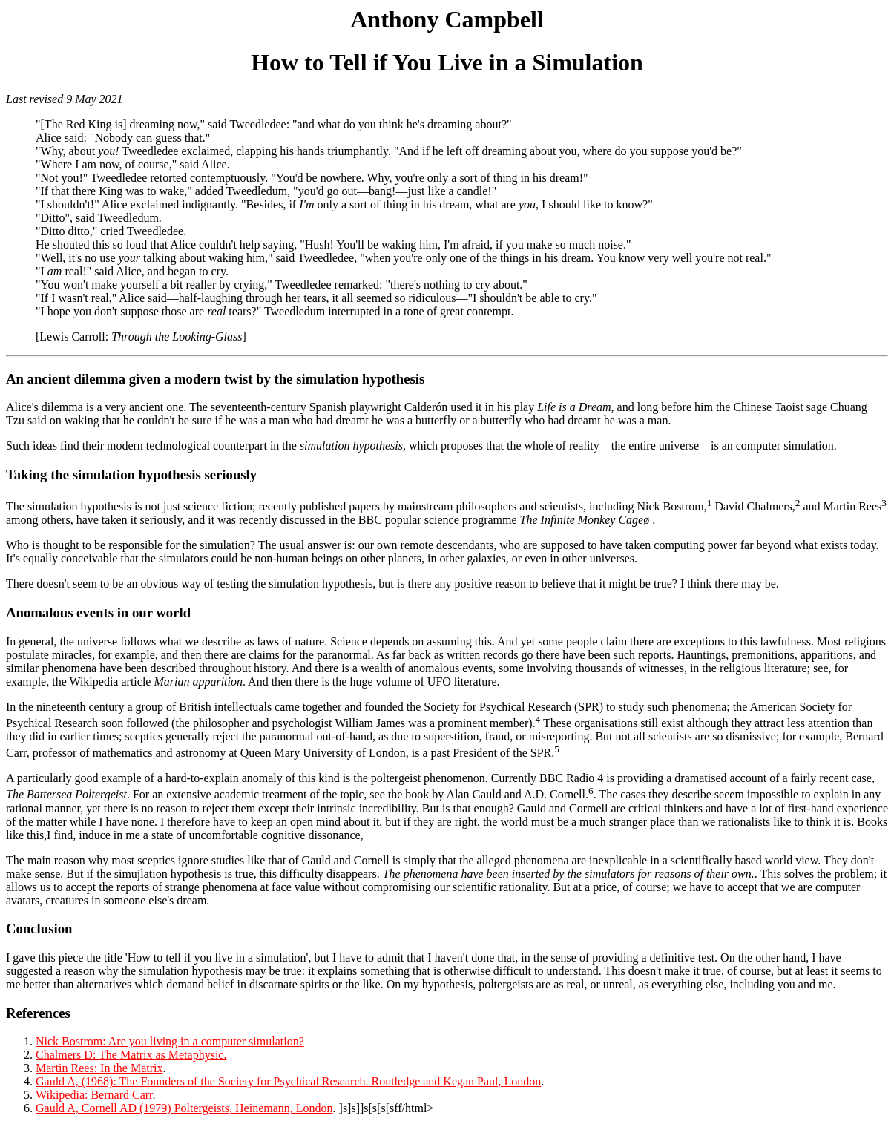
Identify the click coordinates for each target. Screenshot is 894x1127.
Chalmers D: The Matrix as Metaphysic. (131, 1054)
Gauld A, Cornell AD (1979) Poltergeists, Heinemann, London (184, 1108)
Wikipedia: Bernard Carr (94, 1094)
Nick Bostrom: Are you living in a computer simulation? (170, 1041)
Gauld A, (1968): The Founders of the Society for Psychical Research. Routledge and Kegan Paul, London (288, 1081)
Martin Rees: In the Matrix (99, 1068)
